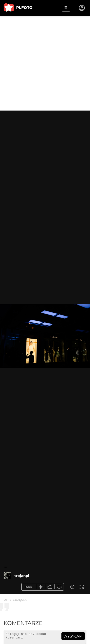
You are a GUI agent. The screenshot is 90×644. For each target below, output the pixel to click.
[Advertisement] (45, 63)
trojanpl (21, 575)
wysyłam (73, 636)
